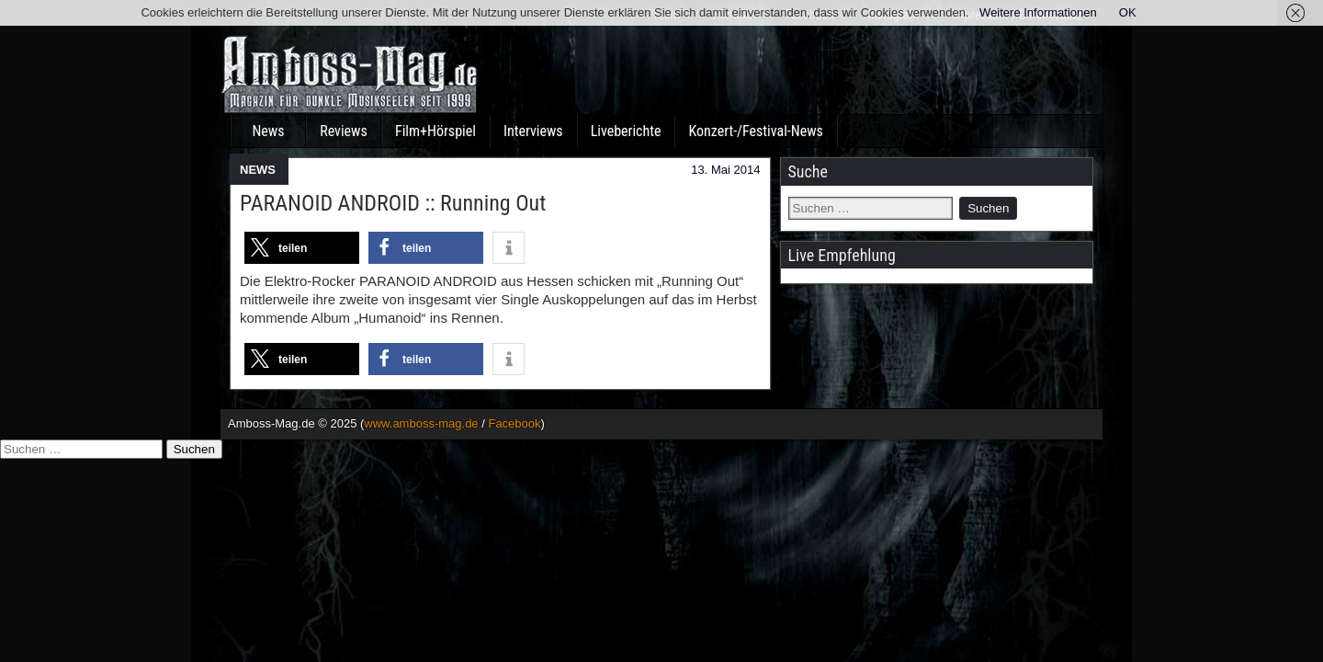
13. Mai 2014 (725, 170)
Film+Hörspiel (435, 131)
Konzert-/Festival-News (755, 131)
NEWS (258, 170)
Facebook (514, 423)
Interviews (533, 131)
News (268, 131)
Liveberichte (626, 131)
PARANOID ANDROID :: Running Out (393, 203)
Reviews (344, 131)
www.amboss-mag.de (421, 423)
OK (1127, 12)
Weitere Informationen (1038, 12)
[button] (301, 248)
